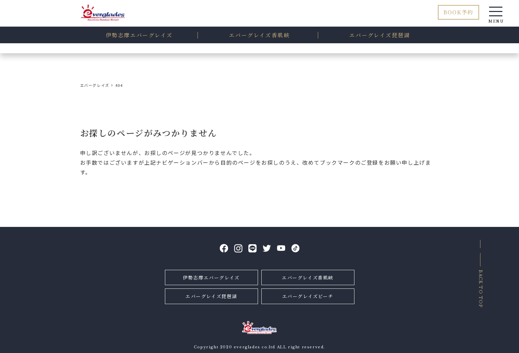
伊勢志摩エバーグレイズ (211, 277)
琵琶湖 (379, 35)
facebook (224, 248)
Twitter (267, 248)
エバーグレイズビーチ (307, 296)
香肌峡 (259, 35)
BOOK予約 (458, 12)
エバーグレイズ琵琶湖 (211, 296)
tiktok (295, 248)
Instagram (238, 248)
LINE (252, 248)
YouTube (281, 248)
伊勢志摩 (139, 35)
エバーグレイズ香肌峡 (307, 277)
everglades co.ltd (254, 347)
